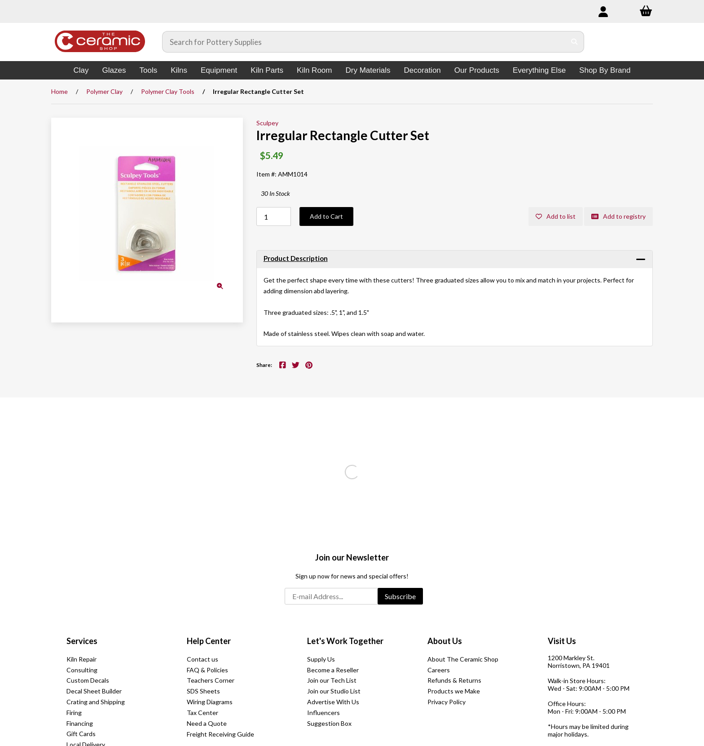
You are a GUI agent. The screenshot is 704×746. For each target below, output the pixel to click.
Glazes (114, 70)
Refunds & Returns (454, 680)
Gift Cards (81, 733)
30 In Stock (275, 193)
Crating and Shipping (95, 702)
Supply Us (321, 659)
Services (81, 641)
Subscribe (400, 596)
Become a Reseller (333, 670)
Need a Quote (207, 723)
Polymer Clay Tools (167, 91)
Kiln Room (314, 70)
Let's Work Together (345, 641)
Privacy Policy (446, 702)
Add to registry (618, 216)
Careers (438, 670)
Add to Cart (326, 216)
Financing (79, 723)
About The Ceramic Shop (462, 659)
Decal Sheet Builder (94, 691)
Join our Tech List (331, 680)
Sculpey (267, 123)
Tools (148, 70)
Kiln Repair (81, 659)
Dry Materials (367, 70)
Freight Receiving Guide (220, 734)
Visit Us (562, 641)
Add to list (556, 216)
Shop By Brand (604, 70)
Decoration (422, 70)
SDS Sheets (203, 691)
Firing (74, 712)
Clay (81, 70)
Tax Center (202, 712)
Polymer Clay (104, 91)
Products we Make (453, 691)
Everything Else (539, 70)
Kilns (179, 70)
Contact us (202, 659)
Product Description (296, 258)
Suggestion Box (329, 723)
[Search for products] (364, 42)
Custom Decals (87, 680)
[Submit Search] (574, 42)
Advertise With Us (333, 702)
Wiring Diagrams (210, 702)
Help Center (209, 641)
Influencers (323, 712)
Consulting (81, 670)
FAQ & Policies (207, 670)
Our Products (476, 70)
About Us (444, 641)
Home (59, 91)
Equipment (219, 70)
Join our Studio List (334, 691)
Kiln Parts (267, 70)
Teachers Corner (210, 680)
